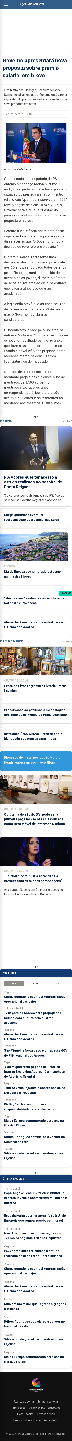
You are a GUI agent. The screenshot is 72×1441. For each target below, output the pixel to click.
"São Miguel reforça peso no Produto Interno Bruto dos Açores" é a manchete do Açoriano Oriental (34, 1071)
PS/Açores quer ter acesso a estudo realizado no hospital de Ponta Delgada (33, 482)
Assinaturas (51, 1420)
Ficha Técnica (25, 1414)
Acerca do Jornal (24, 1401)
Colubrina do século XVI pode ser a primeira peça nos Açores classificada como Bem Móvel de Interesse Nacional (35, 819)
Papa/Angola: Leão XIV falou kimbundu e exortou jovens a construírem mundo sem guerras (35, 1197)
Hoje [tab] (14, 983)
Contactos (54, 1407)
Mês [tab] (58, 983)
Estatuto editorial (48, 1401)
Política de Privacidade (27, 1420)
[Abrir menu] (6, 4)
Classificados (37, 1407)
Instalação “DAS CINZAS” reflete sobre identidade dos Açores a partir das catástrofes (33, 738)
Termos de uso (46, 1414)
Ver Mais (67, 421)
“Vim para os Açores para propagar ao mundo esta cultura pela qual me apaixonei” (32, 1017)
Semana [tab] (36, 983)
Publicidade (19, 1407)
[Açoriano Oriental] (36, 1392)
